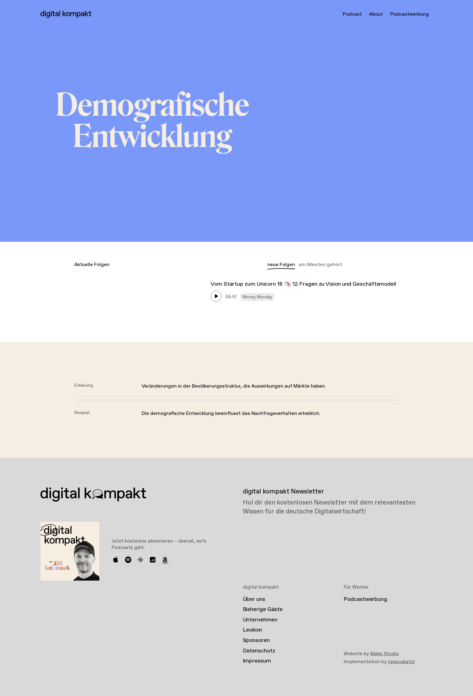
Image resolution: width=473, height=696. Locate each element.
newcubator (401, 662)
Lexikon (252, 630)
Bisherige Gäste (263, 609)
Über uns (254, 599)
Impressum (257, 661)
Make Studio (384, 654)
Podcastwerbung (409, 14)
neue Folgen (281, 264)
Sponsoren (256, 640)
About (376, 14)
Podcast (352, 14)
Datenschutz (259, 651)
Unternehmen (260, 620)
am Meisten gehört (320, 264)
